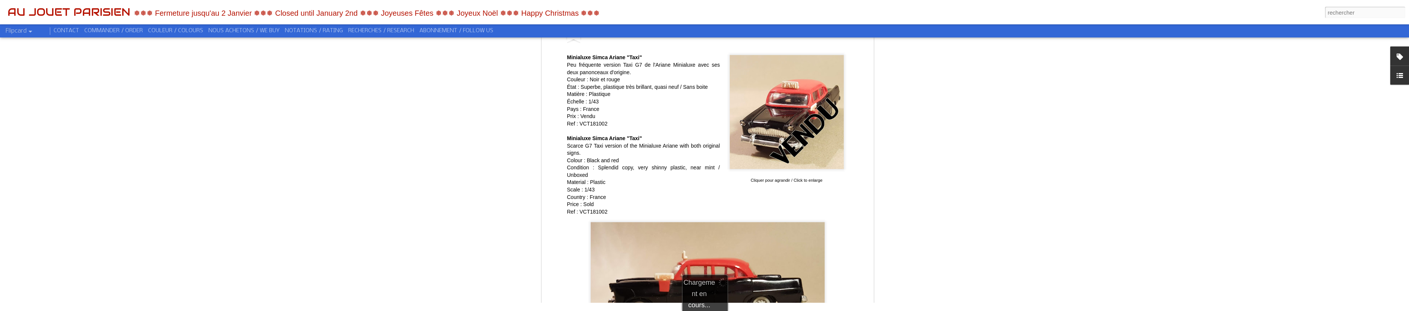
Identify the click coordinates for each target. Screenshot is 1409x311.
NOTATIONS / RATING (314, 31)
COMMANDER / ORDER (113, 31)
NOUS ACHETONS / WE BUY (244, 31)
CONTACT (66, 31)
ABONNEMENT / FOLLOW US (456, 31)
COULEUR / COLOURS (175, 31)
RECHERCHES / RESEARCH (381, 31)
